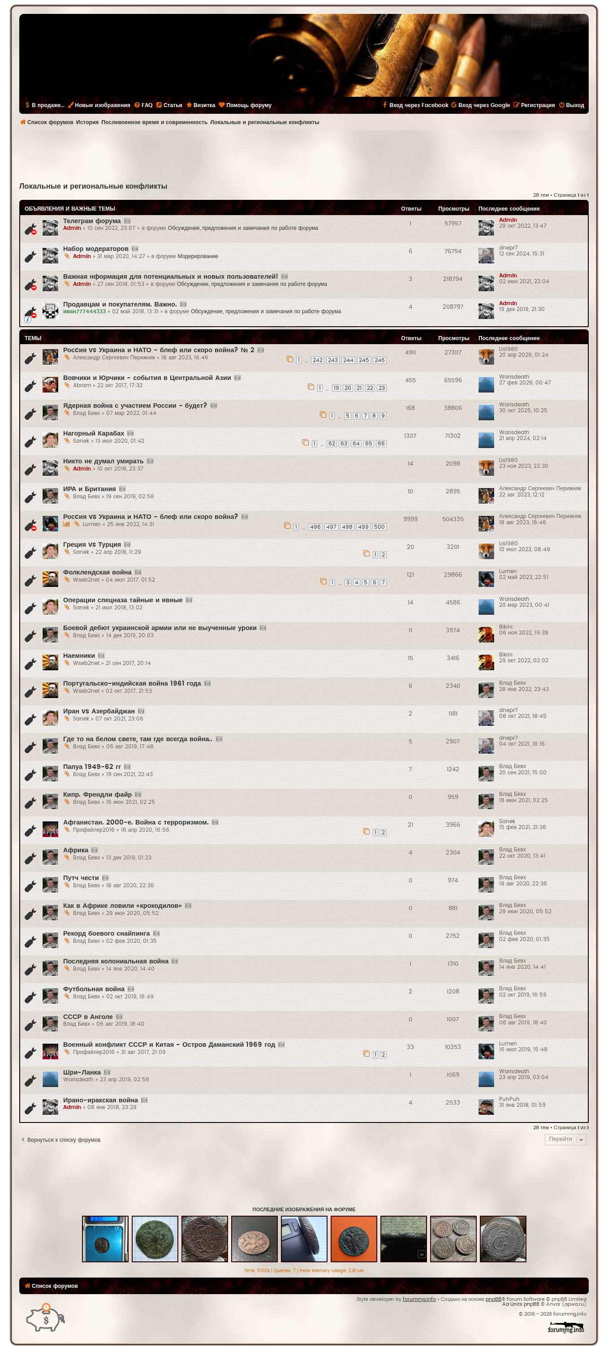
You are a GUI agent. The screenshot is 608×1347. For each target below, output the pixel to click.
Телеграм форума (92, 221)
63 (344, 443)
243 (333, 360)
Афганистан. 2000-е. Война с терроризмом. (136, 822)
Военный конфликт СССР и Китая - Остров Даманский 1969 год (169, 1044)
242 (318, 360)
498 (347, 527)
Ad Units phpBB (520, 1304)
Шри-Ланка (82, 1072)
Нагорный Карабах (93, 433)
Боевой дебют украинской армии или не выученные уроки (160, 628)
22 (370, 388)
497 (331, 527)
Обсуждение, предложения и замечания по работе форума (243, 228)
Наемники (79, 655)
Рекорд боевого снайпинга (106, 933)
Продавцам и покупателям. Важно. (120, 304)
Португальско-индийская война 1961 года (132, 683)
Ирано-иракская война (100, 1100)
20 (348, 388)
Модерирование (197, 256)
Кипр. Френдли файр (97, 794)
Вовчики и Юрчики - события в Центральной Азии (147, 378)
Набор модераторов (96, 249)
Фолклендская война (97, 572)
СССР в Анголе (88, 1017)
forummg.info (419, 1299)
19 (336, 388)
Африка (75, 850)
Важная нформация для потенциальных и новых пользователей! (170, 276)
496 (315, 527)
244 (348, 360)
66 (381, 443)
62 (331, 443)
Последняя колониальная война (115, 961)
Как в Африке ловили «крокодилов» (122, 905)
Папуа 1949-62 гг (92, 767)
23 (382, 388)
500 (379, 527)
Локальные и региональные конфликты (93, 186)
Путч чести (81, 878)
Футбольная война (94, 989)
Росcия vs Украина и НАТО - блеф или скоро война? (150, 517)
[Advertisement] (304, 155)
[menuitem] (143, 105)
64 (356, 443)
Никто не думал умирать (103, 461)
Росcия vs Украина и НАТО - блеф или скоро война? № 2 (158, 350)
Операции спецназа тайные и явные (123, 600)
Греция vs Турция (92, 544)
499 (363, 527)
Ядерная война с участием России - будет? (135, 405)
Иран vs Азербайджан (99, 711)
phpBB (493, 1299)
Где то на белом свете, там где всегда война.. (138, 739)
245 (364, 360)
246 (380, 360)
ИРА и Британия (89, 489)
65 (368, 443)
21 (359, 388)
